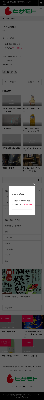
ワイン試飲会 (27, 205)
